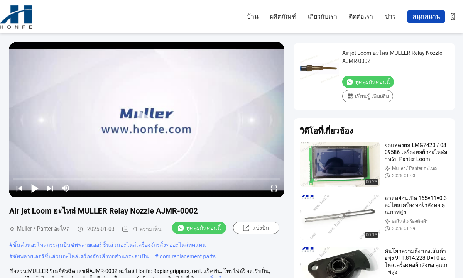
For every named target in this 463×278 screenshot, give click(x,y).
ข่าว (390, 16)
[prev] (19, 188)
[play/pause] (34, 188)
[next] (50, 188)
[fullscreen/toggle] (274, 188)
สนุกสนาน (426, 16)
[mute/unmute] (65, 188)
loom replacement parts (187, 256)
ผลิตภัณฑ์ (283, 16)
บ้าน (253, 16)
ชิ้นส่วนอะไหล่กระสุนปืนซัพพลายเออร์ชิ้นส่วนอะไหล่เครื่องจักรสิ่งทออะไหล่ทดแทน (109, 245)
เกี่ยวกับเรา (322, 16)
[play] (146, 119)
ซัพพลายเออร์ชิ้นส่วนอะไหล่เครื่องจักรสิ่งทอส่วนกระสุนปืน (81, 256)
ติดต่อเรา (361, 16)
